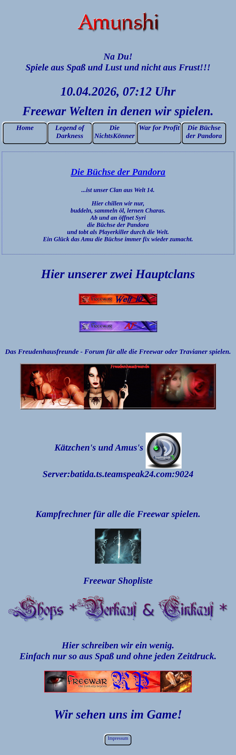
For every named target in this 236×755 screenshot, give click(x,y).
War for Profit (159, 128)
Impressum (118, 738)
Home (25, 128)
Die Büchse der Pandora (204, 132)
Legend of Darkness (69, 132)
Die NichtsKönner (114, 132)
